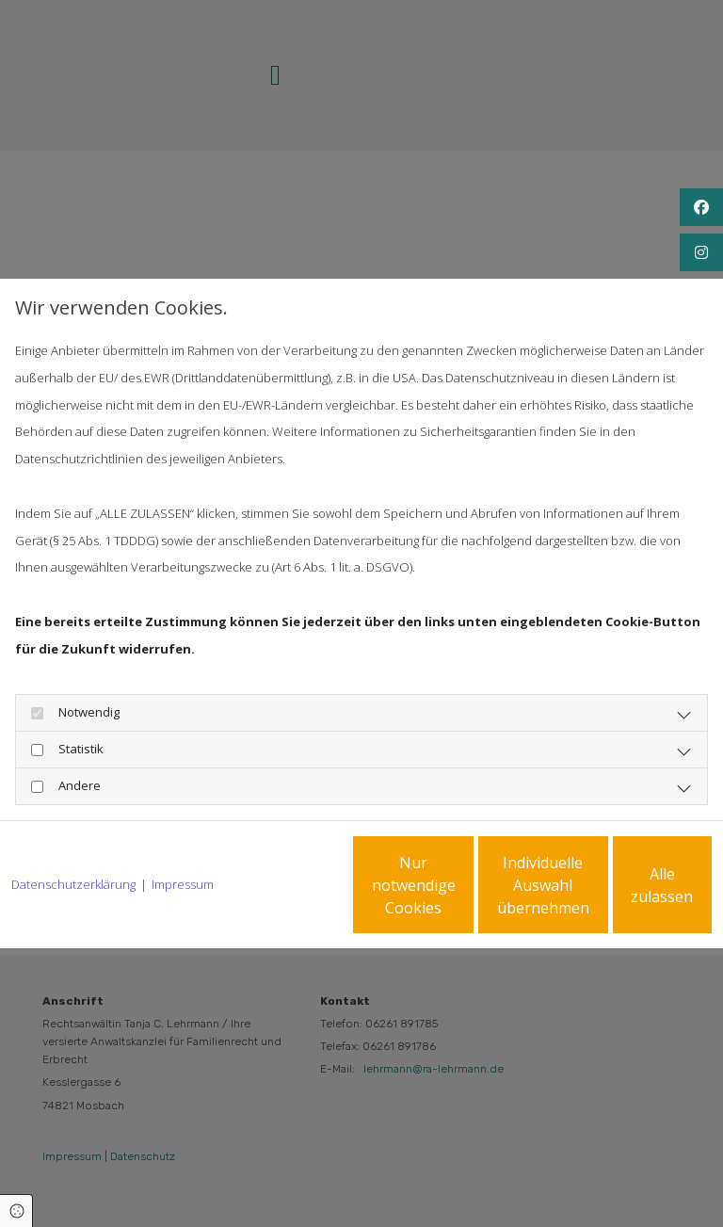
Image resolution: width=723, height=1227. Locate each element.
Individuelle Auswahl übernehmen (446, 898)
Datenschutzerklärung (73, 833)
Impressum (183, 833)
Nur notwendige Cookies (267, 898)
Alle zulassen (624, 898)
